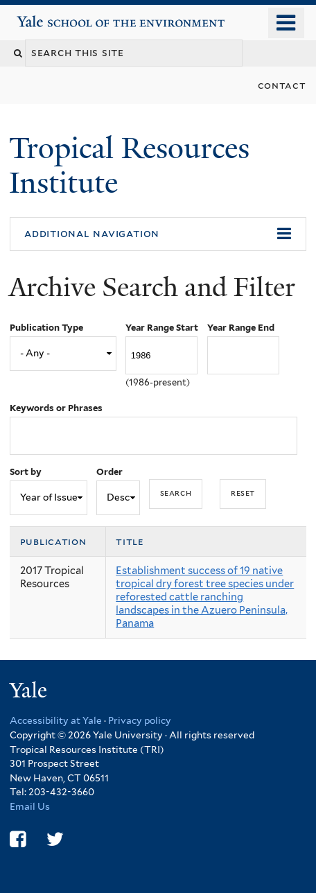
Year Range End (240, 327)
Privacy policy (139, 720)
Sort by (26, 472)
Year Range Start (161, 327)
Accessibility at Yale (56, 720)
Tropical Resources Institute (129, 165)
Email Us (30, 806)
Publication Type (46, 327)
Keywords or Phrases (56, 408)
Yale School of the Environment (56, 16)
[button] (158, 234)
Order (109, 472)
